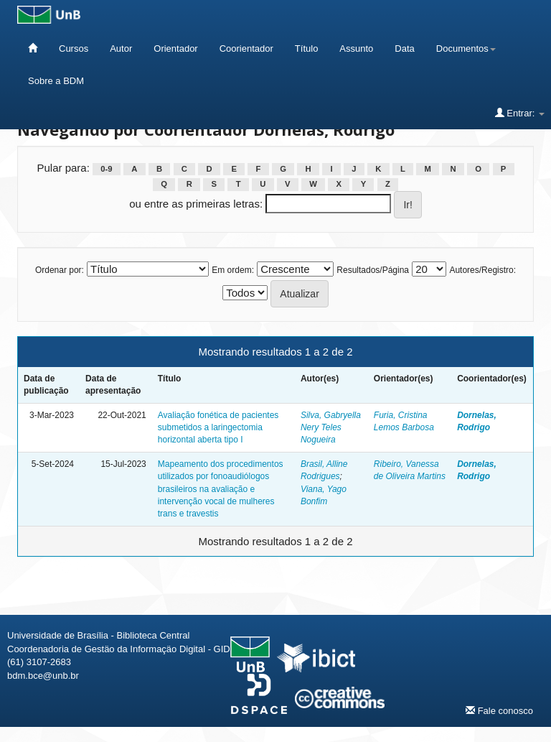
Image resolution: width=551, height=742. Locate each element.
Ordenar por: (59, 270)
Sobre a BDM (56, 80)
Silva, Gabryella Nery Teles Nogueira (331, 427)
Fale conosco (499, 710)
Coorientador (246, 48)
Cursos (73, 48)
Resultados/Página (372, 270)
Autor (121, 48)
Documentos (466, 48)
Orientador (175, 48)
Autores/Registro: (482, 270)
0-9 (106, 168)
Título (307, 48)
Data (404, 48)
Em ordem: (233, 270)
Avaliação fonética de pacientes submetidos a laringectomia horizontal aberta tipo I (218, 427)
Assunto (356, 48)
